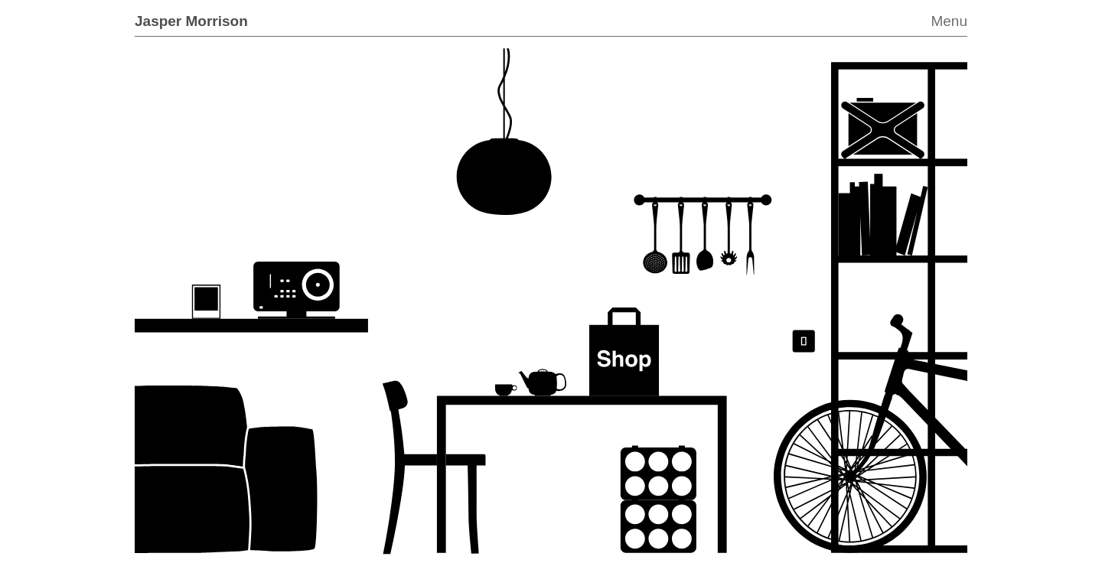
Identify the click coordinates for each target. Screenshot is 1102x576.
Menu (949, 21)
